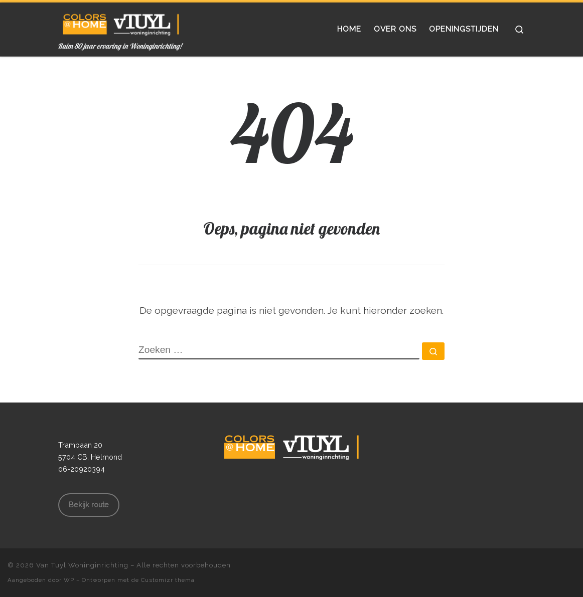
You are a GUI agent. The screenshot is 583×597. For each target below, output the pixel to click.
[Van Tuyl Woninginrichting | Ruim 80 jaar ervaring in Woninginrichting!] (121, 22)
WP (69, 579)
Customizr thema (168, 579)
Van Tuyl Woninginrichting (82, 565)
